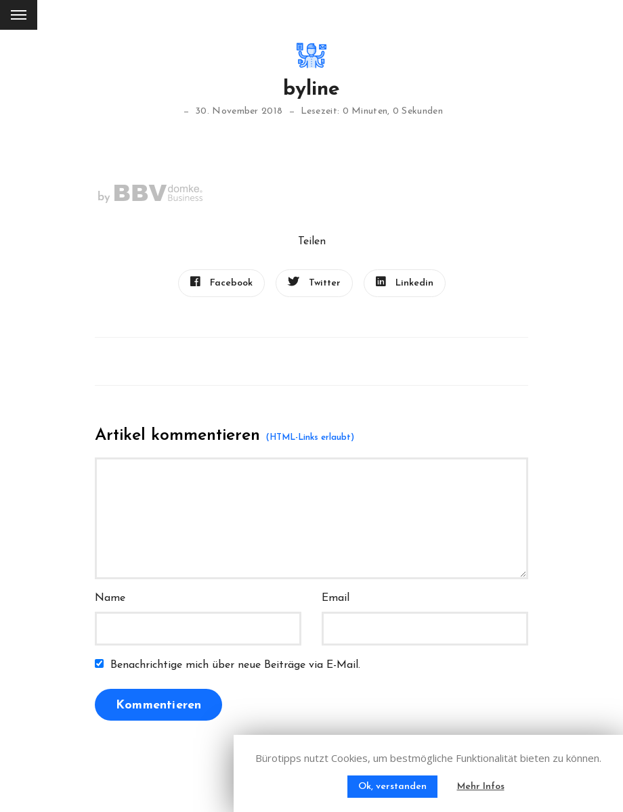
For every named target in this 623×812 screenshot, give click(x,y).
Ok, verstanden (392, 787)
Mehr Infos (480, 787)
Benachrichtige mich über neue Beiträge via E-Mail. (235, 665)
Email (335, 598)
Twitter (314, 282)
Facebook (221, 282)
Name (110, 598)
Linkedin (404, 282)
